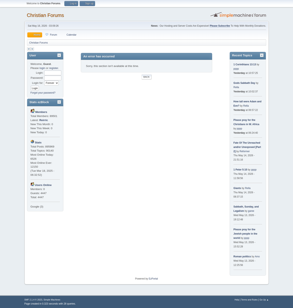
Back (146, 77)
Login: (39, 72)
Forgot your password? (43, 92)
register (53, 68)
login (42, 68)
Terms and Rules (249, 299)
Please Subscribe (220, 25)
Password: (37, 77)
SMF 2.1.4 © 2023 (33, 299)
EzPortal (153, 278)
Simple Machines (52, 299)
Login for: (37, 82)
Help (237, 299)
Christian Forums (45, 15)
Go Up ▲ (264, 299)
